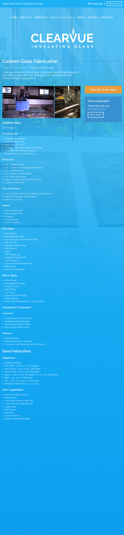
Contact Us (106, 17)
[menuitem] (14, 17)
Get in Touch (114, 4)
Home (14, 17)
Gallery (92, 17)
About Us (25, 17)
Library (81, 17)
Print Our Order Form (103, 89)
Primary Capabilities (61, 17)
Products (40, 17)
